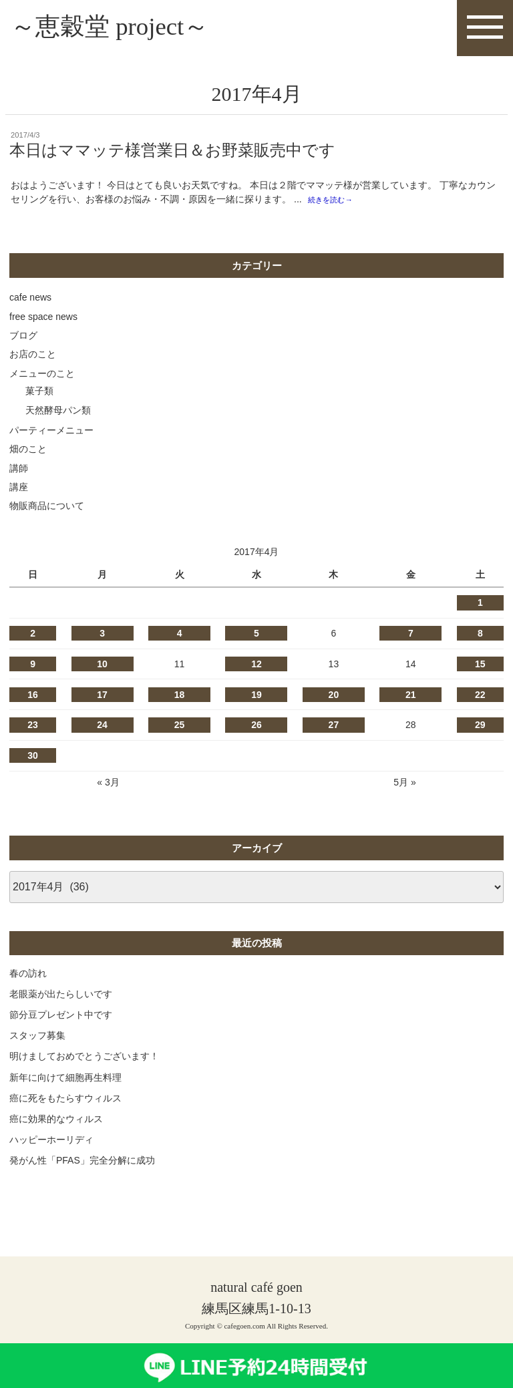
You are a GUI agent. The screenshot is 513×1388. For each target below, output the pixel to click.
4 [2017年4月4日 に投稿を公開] (179, 636)
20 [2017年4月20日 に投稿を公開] (334, 697)
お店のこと (32, 357)
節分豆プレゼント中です (60, 1018)
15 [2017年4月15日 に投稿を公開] (480, 666)
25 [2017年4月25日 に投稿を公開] (179, 728)
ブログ (23, 338)
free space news (43, 319)
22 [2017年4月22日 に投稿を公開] (480, 697)
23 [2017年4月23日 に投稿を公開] (32, 728)
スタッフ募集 (37, 1038)
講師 (18, 471)
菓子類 (39, 394)
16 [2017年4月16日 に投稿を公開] (32, 697)
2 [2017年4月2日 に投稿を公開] (32, 636)
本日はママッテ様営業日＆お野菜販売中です (172, 153)
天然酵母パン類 (58, 412)
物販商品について (46, 509)
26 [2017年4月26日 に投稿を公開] (256, 728)
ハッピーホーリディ (51, 1143)
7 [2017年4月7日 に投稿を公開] (410, 636)
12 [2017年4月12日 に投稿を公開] (256, 666)
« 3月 (108, 785)
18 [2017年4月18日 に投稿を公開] (179, 697)
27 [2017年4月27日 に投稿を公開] (334, 728)
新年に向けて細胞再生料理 (65, 1080)
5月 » (404, 785)
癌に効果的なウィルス (56, 1122)
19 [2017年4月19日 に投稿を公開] (256, 697)
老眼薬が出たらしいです (60, 996)
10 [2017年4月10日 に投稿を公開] (102, 666)
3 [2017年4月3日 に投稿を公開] (102, 636)
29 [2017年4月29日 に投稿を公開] (480, 728)
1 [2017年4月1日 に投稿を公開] (480, 605)
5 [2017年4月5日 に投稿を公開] (256, 636)
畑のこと (28, 452)
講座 (18, 490)
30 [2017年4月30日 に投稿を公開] (32, 758)
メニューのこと (42, 376)
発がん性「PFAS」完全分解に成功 (82, 1163)
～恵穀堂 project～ (118, 28)
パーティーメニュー (51, 433)
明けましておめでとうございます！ (84, 1059)
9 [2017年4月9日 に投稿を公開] (32, 666)
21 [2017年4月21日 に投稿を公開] (410, 697)
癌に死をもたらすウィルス (65, 1100)
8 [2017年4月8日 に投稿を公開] (480, 636)
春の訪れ (28, 976)
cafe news (30, 300)
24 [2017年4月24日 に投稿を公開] (102, 728)
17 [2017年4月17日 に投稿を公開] (102, 697)
